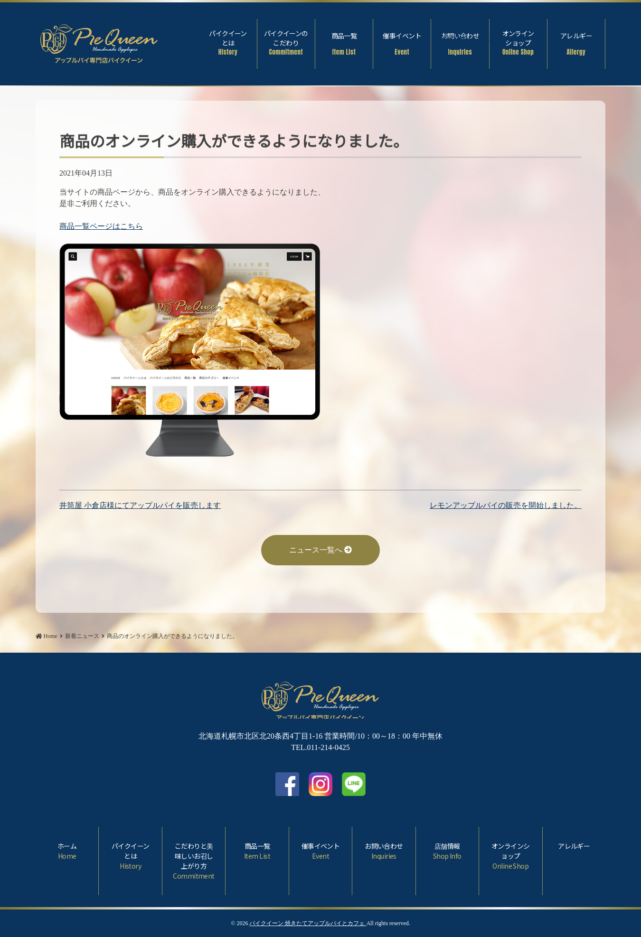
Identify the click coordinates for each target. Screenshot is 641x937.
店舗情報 (447, 851)
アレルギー (576, 43)
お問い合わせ (460, 43)
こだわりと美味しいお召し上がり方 (194, 861)
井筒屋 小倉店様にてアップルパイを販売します (140, 505)
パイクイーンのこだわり (286, 42)
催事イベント (402, 43)
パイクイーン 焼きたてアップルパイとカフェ (307, 923)
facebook (287, 784)
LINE (354, 784)
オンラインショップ (518, 42)
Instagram (320, 784)
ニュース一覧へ (320, 550)
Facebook (625, 39)
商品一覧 (344, 43)
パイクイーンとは (227, 42)
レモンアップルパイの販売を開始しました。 (506, 505)
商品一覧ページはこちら (101, 226)
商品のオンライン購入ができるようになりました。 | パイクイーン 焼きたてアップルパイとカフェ (99, 41)
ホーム (67, 851)
